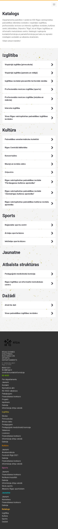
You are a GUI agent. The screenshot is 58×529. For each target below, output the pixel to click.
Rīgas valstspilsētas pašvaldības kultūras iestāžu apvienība (29, 203)
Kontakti (5, 385)
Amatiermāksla (8, 452)
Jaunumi (5, 382)
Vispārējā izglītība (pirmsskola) (29, 64)
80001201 (6, 368)
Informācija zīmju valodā (12, 408)
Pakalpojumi (7, 394)
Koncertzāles (29, 155)
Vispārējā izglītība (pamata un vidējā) (29, 72)
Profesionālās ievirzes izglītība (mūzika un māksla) (29, 98)
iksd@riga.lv (7, 370)
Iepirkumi (6, 402)
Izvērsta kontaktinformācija (13, 372)
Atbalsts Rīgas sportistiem (13, 489)
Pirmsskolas (7, 419)
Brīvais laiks (7, 422)
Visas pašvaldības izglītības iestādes (29, 313)
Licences (6, 433)
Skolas (5, 416)
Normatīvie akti (8, 388)
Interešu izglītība (29, 108)
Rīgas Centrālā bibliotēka (29, 147)
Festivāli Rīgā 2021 (10, 455)
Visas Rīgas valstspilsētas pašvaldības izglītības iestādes (29, 117)
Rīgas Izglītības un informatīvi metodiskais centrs (29, 283)
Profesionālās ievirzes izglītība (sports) (29, 89)
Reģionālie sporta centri (29, 225)
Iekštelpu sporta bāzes (29, 241)
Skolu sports (7, 486)
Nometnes (6, 499)
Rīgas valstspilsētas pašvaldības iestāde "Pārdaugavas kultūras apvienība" (29, 181)
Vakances (6, 430)
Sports (5, 519)
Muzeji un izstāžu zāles (29, 164)
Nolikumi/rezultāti (9, 477)
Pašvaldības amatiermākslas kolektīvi (29, 139)
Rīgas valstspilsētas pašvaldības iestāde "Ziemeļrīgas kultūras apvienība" (29, 192)
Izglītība (5, 513)
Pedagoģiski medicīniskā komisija (29, 273)
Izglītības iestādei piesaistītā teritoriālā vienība (29, 81)
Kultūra (5, 516)
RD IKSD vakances (10, 391)
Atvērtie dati (29, 305)
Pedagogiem (7, 424)
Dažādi (5, 522)
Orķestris (29, 172)
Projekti (5, 399)
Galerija (5, 405)
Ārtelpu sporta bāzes (29, 233)
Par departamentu (9, 379)
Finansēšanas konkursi (11, 396)
